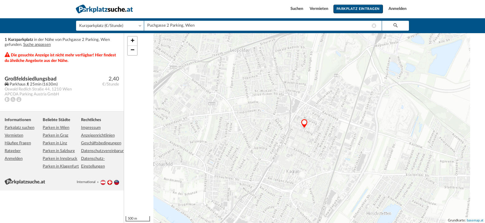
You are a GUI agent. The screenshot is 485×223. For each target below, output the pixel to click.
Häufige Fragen (18, 143)
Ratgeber (13, 151)
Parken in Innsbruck (60, 159)
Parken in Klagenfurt (61, 166)
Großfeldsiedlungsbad (31, 78)
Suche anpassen (37, 45)
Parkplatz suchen (19, 128)
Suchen (297, 9)
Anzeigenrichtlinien (98, 135)
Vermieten (319, 9)
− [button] (133, 50)
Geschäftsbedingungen (101, 143)
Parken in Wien (56, 128)
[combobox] (263, 25)
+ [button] (133, 41)
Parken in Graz (55, 135)
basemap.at (475, 220)
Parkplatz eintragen (358, 9)
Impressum (91, 128)
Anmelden (397, 9)
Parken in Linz (55, 143)
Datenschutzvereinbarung (104, 151)
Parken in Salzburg (59, 151)
